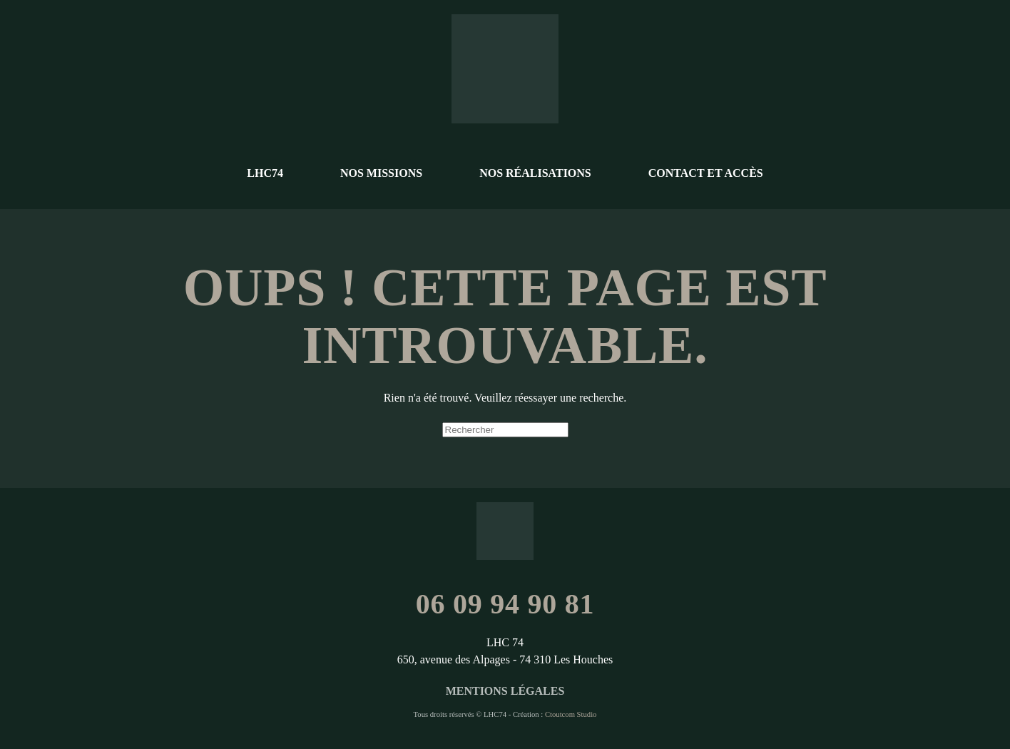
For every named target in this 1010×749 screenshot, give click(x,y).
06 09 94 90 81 (505, 604)
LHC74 (265, 173)
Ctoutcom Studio (571, 714)
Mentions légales (505, 691)
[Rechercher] (505, 429)
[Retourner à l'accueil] (505, 68)
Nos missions (381, 173)
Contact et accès (705, 173)
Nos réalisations (535, 173)
